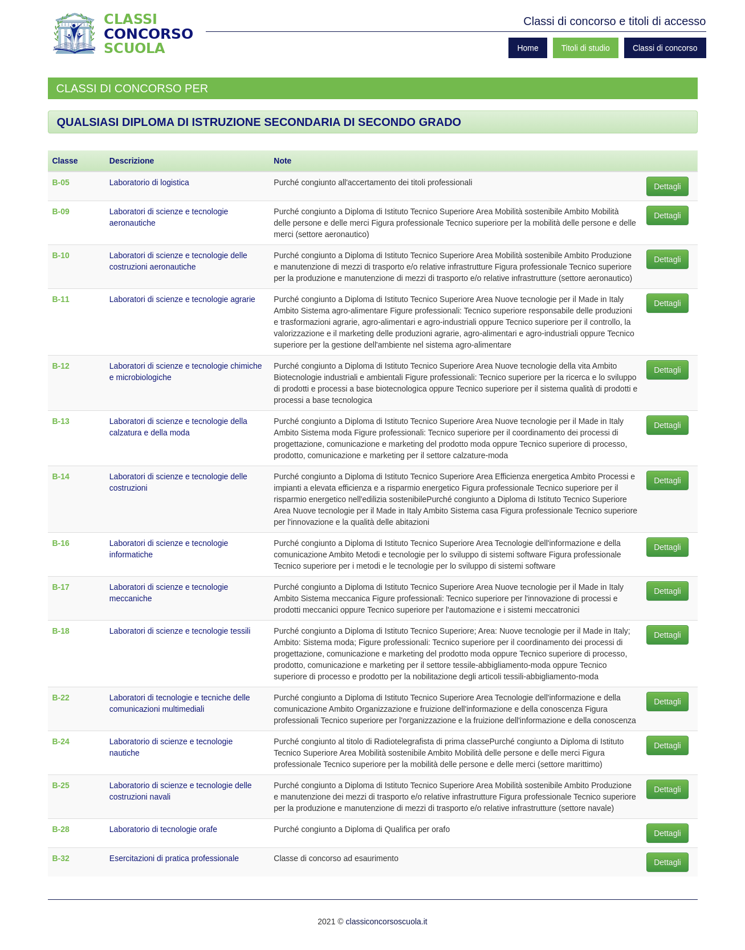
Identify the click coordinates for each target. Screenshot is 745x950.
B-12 (61, 365)
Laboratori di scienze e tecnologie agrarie (182, 299)
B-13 (61, 421)
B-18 (61, 630)
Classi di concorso (665, 47)
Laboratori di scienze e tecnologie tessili (179, 630)
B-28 (61, 829)
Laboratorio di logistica (149, 182)
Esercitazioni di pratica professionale (174, 858)
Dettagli (667, 186)
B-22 (61, 697)
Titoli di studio (585, 47)
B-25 (61, 785)
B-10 (61, 255)
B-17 (61, 587)
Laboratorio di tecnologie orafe (163, 829)
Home (527, 47)
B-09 (61, 211)
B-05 (61, 182)
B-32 (61, 858)
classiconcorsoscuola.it (387, 921)
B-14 (61, 476)
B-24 (61, 741)
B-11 (61, 299)
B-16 (61, 543)
